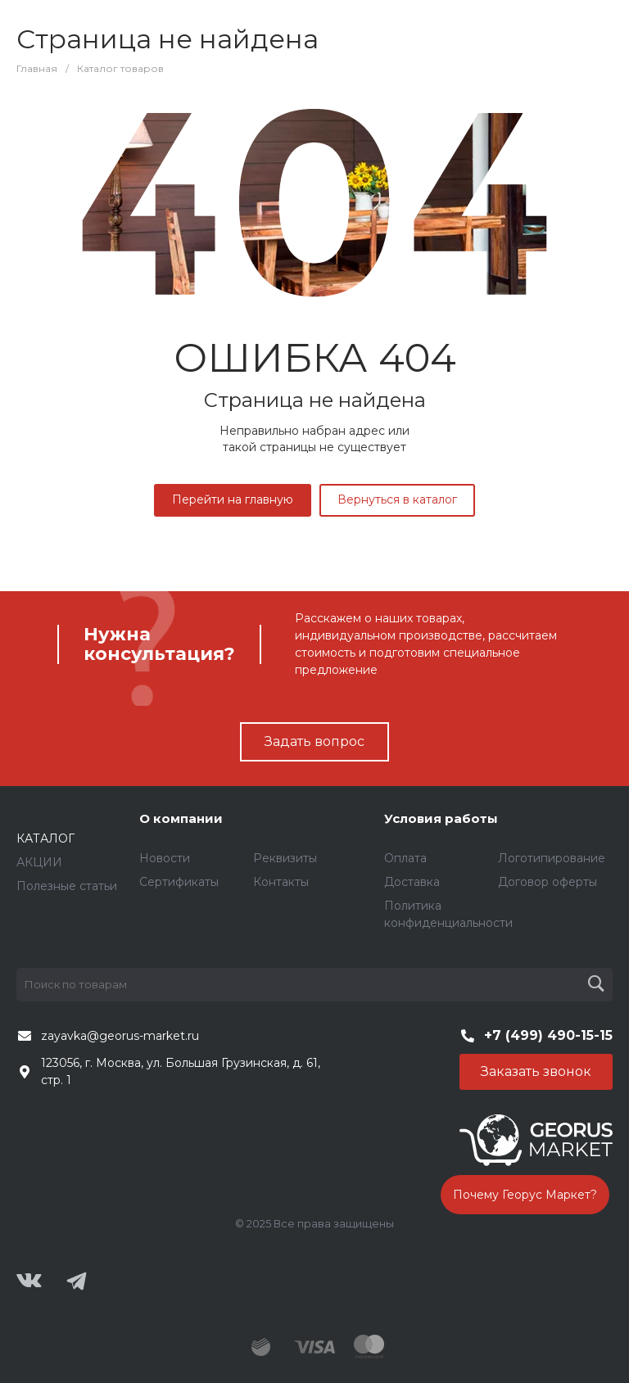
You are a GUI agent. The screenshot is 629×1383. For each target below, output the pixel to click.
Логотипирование (551, 858)
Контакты (281, 882)
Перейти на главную (232, 499)
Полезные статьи (66, 886)
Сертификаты (179, 882)
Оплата (405, 858)
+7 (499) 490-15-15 (548, 1035)
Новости (164, 858)
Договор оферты (547, 882)
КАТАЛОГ (45, 838)
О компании (181, 818)
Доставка (412, 882)
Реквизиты (285, 858)
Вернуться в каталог (397, 499)
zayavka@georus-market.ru (120, 1035)
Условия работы (441, 818)
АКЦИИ (39, 862)
